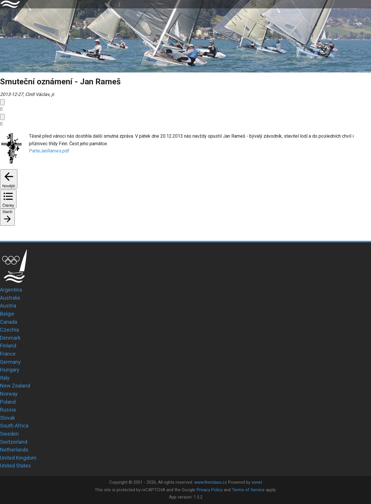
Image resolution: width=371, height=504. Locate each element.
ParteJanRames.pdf (49, 151)
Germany (10, 362)
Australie (10, 298)
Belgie (7, 314)
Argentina (11, 290)
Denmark (10, 338)
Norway (9, 394)
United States (15, 466)
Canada (8, 322)
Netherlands (14, 450)
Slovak (7, 418)
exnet (257, 482)
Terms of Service (248, 489)
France (8, 354)
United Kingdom (18, 458)
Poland (8, 402)
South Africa (14, 426)
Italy (5, 378)
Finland (8, 346)
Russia (8, 410)
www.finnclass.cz (210, 482)
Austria (8, 306)
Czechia (9, 330)
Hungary (9, 370)
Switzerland (13, 442)
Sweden (9, 434)
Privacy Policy (210, 489)
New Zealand (15, 386)
